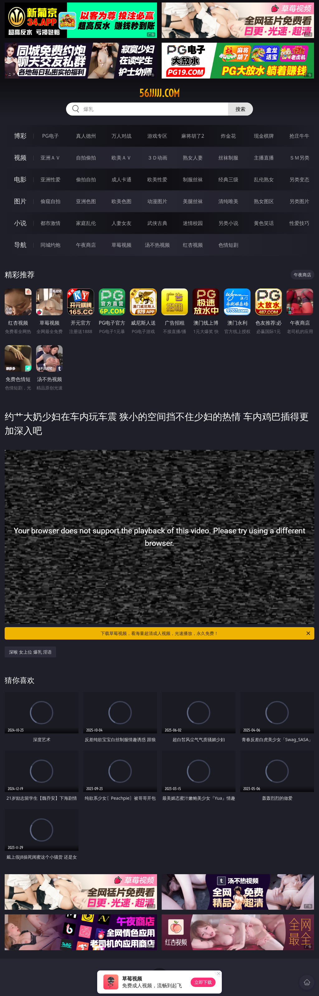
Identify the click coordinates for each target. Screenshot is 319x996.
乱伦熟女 (264, 179)
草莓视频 (121, 244)
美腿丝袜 (193, 201)
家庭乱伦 (86, 223)
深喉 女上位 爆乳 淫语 (30, 652)
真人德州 (86, 135)
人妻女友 (121, 223)
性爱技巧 (299, 223)
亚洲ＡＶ (50, 157)
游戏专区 (157, 135)
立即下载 (203, 982)
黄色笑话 (264, 223)
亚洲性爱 (50, 179)
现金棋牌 (264, 135)
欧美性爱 (157, 179)
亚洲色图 (86, 201)
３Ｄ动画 (157, 157)
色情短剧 (228, 244)
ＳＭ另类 (299, 157)
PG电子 (50, 135)
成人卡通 (121, 179)
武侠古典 (157, 223)
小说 (20, 223)
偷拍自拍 (86, 179)
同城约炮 (50, 244)
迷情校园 (193, 223)
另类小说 (228, 223)
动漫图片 (157, 201)
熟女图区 (264, 201)
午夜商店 (86, 244)
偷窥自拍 (50, 201)
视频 (20, 157)
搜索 (240, 109)
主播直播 (264, 157)
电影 (20, 179)
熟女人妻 (193, 157)
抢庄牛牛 (299, 135)
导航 (20, 245)
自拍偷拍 (86, 157)
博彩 (20, 135)
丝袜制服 (228, 157)
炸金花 (228, 135)
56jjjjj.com (159, 93)
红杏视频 (193, 244)
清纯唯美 (228, 201)
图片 (20, 201)
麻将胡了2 (192, 135)
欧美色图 (121, 201)
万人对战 (121, 135)
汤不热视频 (157, 244)
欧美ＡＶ (121, 157)
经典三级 (228, 179)
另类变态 (299, 179)
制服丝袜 (193, 179)
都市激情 (50, 223)
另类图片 (299, 201)
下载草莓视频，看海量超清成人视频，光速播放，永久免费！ (206, 633)
